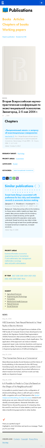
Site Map (5, 443)
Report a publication (9, 37)
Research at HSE (21, 37)
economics (23, 253)
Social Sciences (12, 306)
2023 (30, 275)
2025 (22, 275)
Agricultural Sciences (14, 294)
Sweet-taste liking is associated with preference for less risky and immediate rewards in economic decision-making (22, 197)
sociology (17, 261)
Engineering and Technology (17, 296)
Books (6, 19)
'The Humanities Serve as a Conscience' (19, 358)
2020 (10, 279)
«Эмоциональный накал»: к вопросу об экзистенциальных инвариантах (21, 131)
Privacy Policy (33, 439)
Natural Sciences (13, 304)
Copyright (24, 439)
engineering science (12, 256)
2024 (26, 275)
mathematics (9, 261)
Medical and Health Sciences (17, 301)
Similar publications (19, 186)
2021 (6, 279)
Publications (20, 10)
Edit (41, 446)
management (26, 258)
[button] (6, 190)
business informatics (11, 253)
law (20, 258)
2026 (17, 275)
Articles (18, 19)
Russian (15, 164)
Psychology (21, 154)
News (4, 314)
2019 (15, 279)
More (23, 279)
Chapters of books (15, 24)
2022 (34, 275)
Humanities (11, 299)
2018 (19, 279)
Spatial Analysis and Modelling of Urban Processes (20, 396)
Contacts (17, 439)
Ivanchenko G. (9, 136)
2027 (13, 275)
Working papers (14, 29)
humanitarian (24, 256)
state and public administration (15, 263)
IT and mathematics (11, 258)
